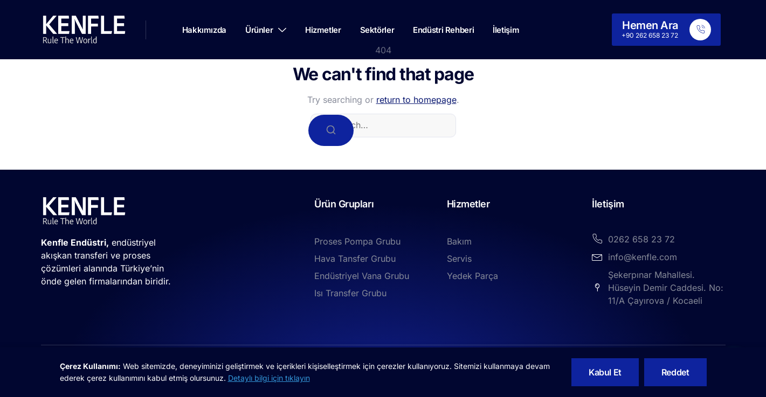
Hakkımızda (204, 30)
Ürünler (265, 30)
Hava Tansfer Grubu (355, 258)
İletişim (506, 30)
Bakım (459, 241)
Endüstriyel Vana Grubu (361, 275)
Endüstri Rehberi (443, 30)
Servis (459, 258)
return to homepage (416, 99)
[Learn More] (666, 29)
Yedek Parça (472, 275)
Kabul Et (605, 372)
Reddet (675, 372)
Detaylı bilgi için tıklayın (269, 377)
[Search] (331, 130)
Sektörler (377, 30)
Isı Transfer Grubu (350, 293)
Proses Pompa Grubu (357, 241)
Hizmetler (323, 30)
